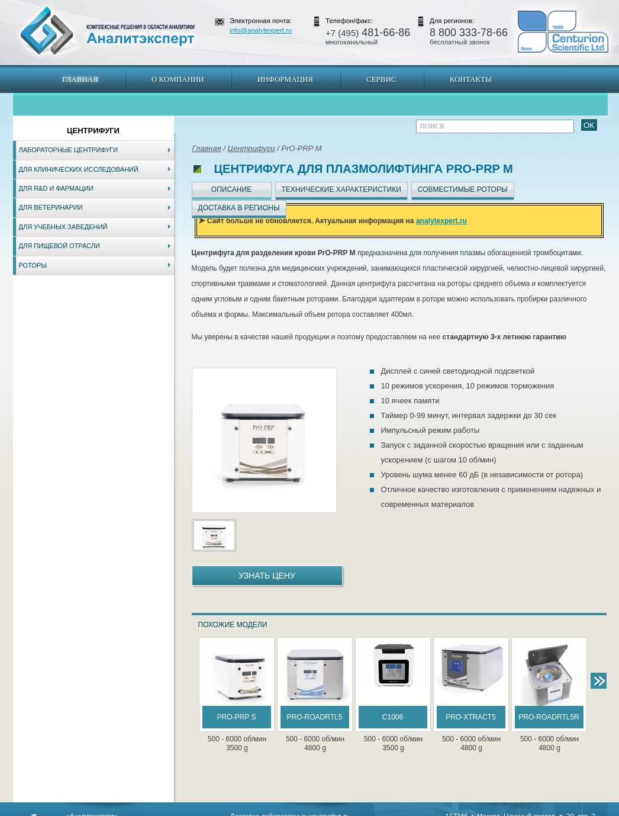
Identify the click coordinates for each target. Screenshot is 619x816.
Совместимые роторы (463, 189)
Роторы (33, 265)
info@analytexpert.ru (261, 30)
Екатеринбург (307, 810)
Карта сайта (84, 810)
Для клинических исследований (78, 169)
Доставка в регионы (239, 208)
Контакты (471, 79)
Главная (80, 79)
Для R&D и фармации (56, 188)
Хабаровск (266, 810)
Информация (285, 79)
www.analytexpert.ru (499, 810)
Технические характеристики (341, 189)
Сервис (381, 79)
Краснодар (349, 810)
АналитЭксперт (107, 31)
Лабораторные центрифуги (68, 149)
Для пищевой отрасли (59, 245)
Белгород (383, 810)
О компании (177, 79)
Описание (231, 189)
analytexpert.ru (441, 221)
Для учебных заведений (63, 226)
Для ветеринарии (51, 207)
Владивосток (226, 810)
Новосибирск (182, 810)
